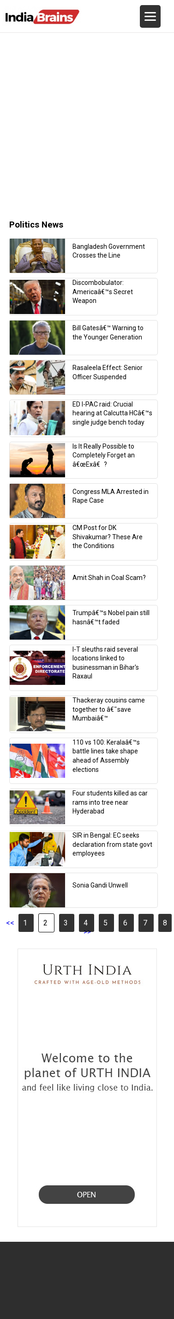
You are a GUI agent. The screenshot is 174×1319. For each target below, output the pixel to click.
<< (10, 922)
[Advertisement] (86, 119)
